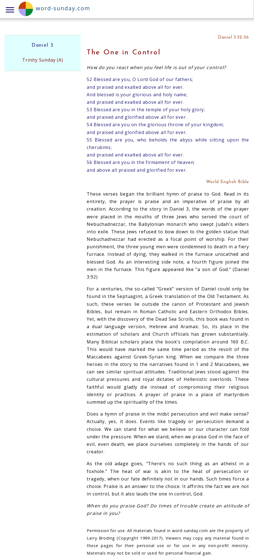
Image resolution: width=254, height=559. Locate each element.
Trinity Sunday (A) (42, 60)
